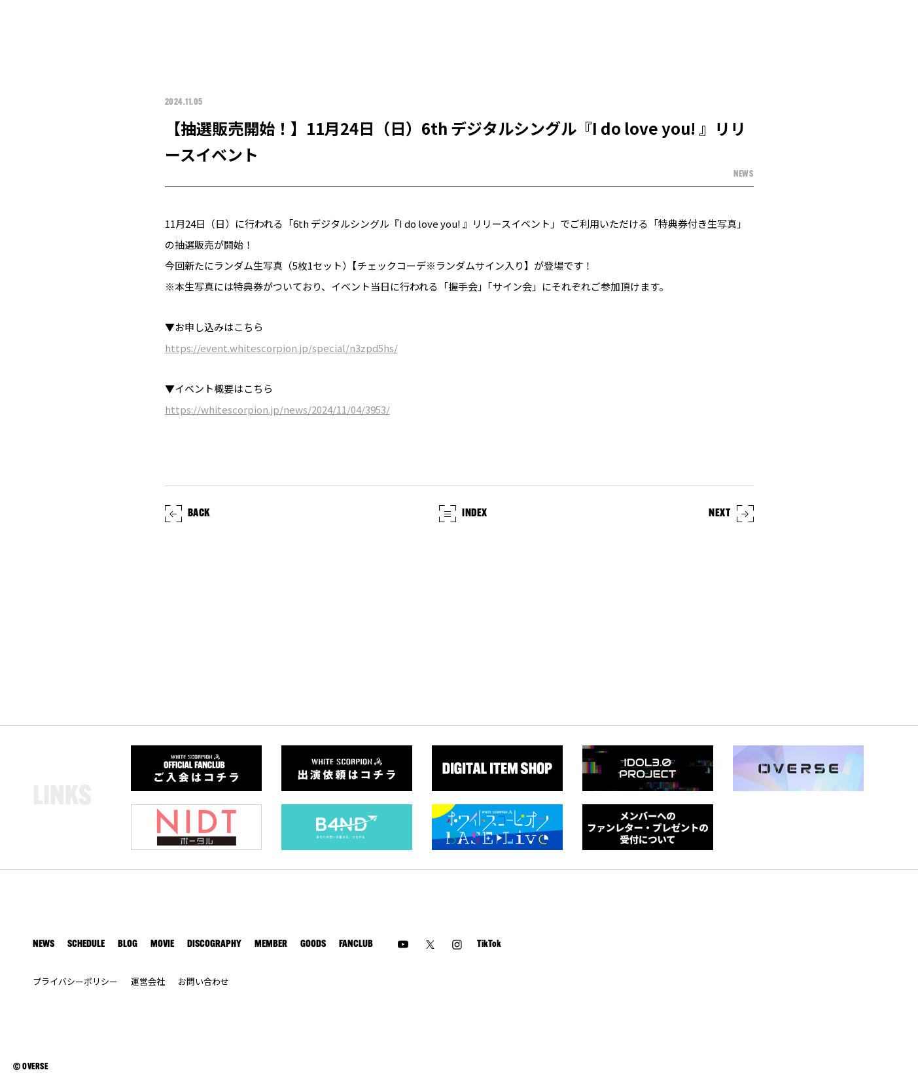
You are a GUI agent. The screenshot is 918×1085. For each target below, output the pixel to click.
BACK (188, 513)
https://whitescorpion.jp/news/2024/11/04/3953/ (277, 409)
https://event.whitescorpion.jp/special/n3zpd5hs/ (281, 348)
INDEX (463, 513)
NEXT (731, 513)
